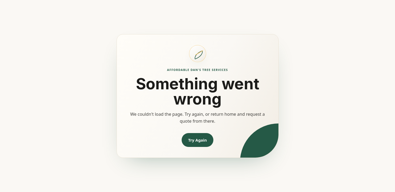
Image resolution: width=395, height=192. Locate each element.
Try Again (197, 140)
